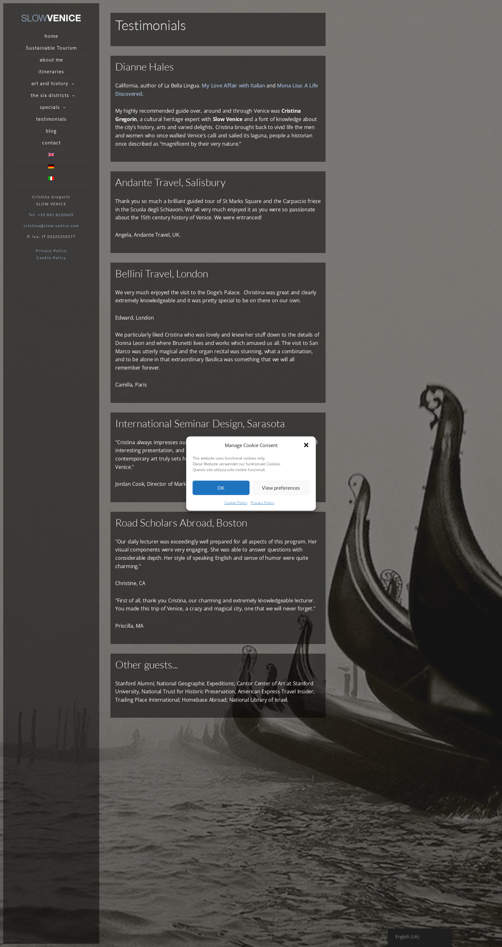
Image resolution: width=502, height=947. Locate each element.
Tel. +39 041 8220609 (51, 215)
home (51, 36)
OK (221, 488)
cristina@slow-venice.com (51, 226)
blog (51, 131)
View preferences (281, 488)
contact (51, 143)
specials (50, 107)
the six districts (50, 96)
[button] (306, 445)
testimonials (51, 119)
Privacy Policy (262, 502)
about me (51, 60)
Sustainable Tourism (51, 48)
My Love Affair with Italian (233, 85)
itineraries (51, 72)
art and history (50, 84)
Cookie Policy (235, 502)
